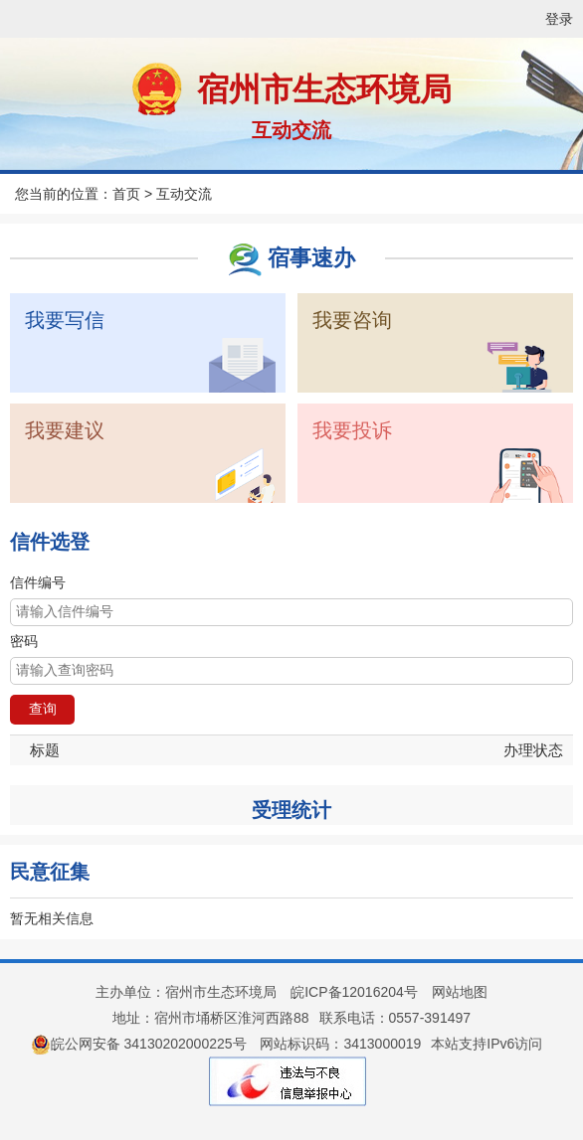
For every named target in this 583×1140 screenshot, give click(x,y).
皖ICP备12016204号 (354, 992)
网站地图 (459, 992)
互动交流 (291, 130)
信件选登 (50, 542)
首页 (126, 194)
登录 (559, 19)
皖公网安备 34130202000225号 (139, 1044)
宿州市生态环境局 (324, 89)
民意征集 (50, 872)
